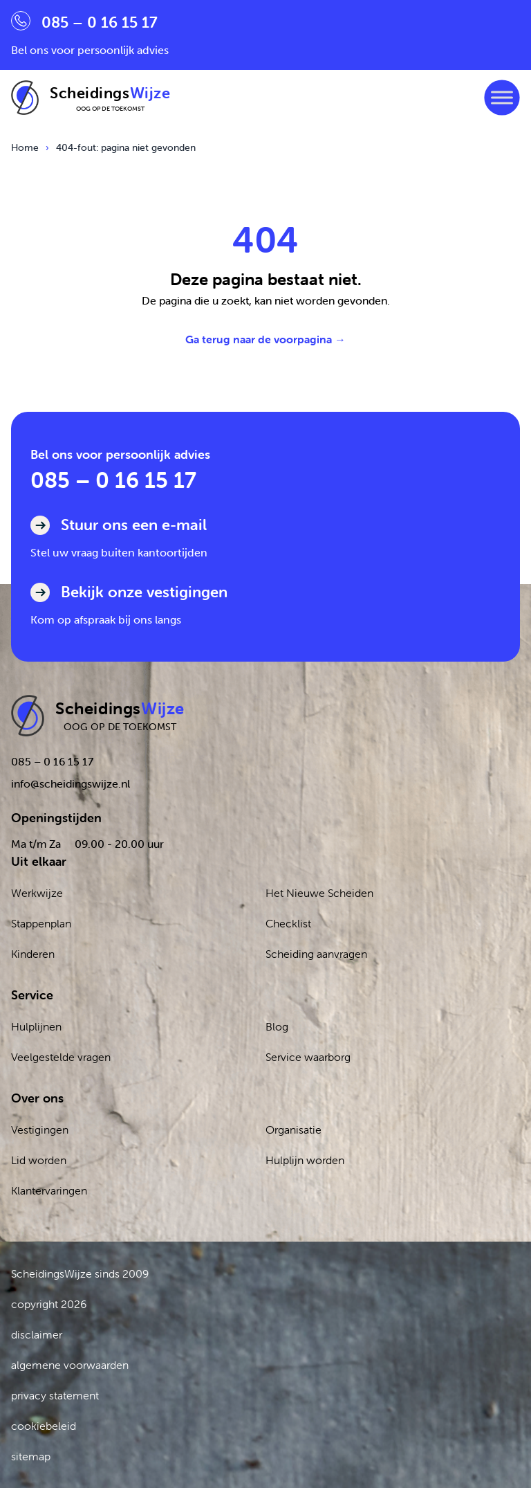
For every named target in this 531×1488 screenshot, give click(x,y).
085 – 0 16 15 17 (113, 479)
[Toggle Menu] (501, 97)
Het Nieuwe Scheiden (319, 893)
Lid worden (38, 1160)
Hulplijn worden (305, 1160)
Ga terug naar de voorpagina (265, 339)
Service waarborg (308, 1057)
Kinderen (33, 954)
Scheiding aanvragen (316, 954)
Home (25, 147)
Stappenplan (41, 923)
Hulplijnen (36, 1026)
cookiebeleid (43, 1426)
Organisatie (294, 1129)
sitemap (30, 1456)
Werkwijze (37, 893)
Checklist (288, 923)
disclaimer (36, 1334)
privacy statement (55, 1395)
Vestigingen (39, 1129)
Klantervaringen (49, 1190)
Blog (277, 1026)
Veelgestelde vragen (61, 1057)
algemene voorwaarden (70, 1365)
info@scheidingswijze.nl (70, 783)
